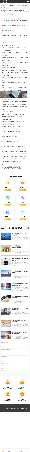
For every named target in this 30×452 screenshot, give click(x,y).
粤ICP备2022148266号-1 (18, 447)
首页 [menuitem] (3, 450)
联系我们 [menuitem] (27, 450)
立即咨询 (7, 195)
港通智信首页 (4, 5)
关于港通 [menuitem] (21, 450)
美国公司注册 (12, 5)
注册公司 (5, 38)
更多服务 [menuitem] (9, 450)
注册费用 (5, 90)
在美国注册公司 (7, 20)
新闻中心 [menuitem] (15, 450)
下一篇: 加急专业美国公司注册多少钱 (11, 174)
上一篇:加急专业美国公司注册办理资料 (11, 172)
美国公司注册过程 (17, 23)
